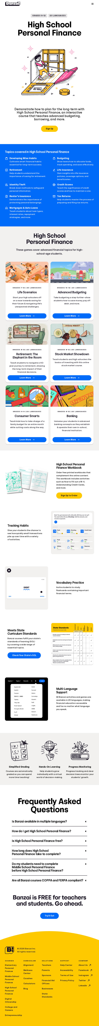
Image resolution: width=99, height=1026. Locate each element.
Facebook (86, 970)
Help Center (66, 965)
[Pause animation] (9, 570)
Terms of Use (66, 975)
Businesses (47, 989)
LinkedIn (85, 985)
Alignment (28, 965)
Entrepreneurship (12, 1015)
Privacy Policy (67, 980)
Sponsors (46, 975)
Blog (25, 989)
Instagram (86, 975)
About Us (85, 965)
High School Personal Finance (11, 991)
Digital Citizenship (10, 1000)
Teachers (46, 965)
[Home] (12, 4)
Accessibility (66, 970)
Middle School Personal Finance (12, 979)
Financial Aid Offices (48, 982)
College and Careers (11, 1008)
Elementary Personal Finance (11, 968)
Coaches (27, 978)
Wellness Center (27, 971)
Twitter (84, 980)
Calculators (29, 984)
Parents (46, 970)
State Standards (47, 995)
